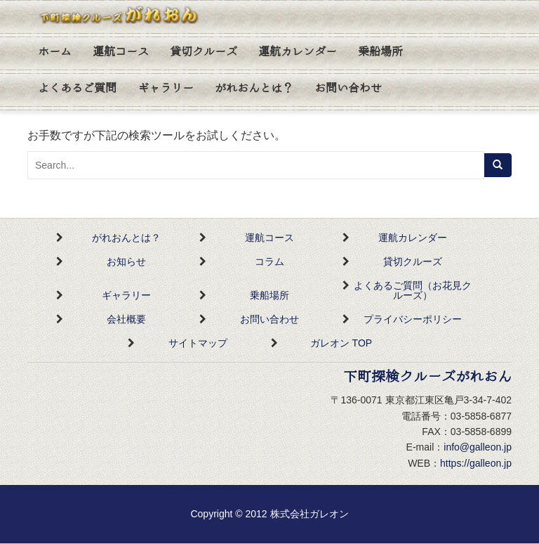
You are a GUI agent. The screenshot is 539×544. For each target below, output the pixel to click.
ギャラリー (166, 88)
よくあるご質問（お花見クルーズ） (413, 290)
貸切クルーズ (203, 52)
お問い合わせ (348, 88)
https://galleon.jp (476, 463)
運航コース (121, 52)
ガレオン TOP (341, 343)
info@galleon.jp (478, 447)
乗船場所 (380, 52)
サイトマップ (197, 343)
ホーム (55, 52)
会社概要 (126, 319)
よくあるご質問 (77, 88)
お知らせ (126, 261)
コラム (269, 261)
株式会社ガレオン (309, 513)
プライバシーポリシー (413, 319)
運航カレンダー (297, 52)
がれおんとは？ (254, 88)
